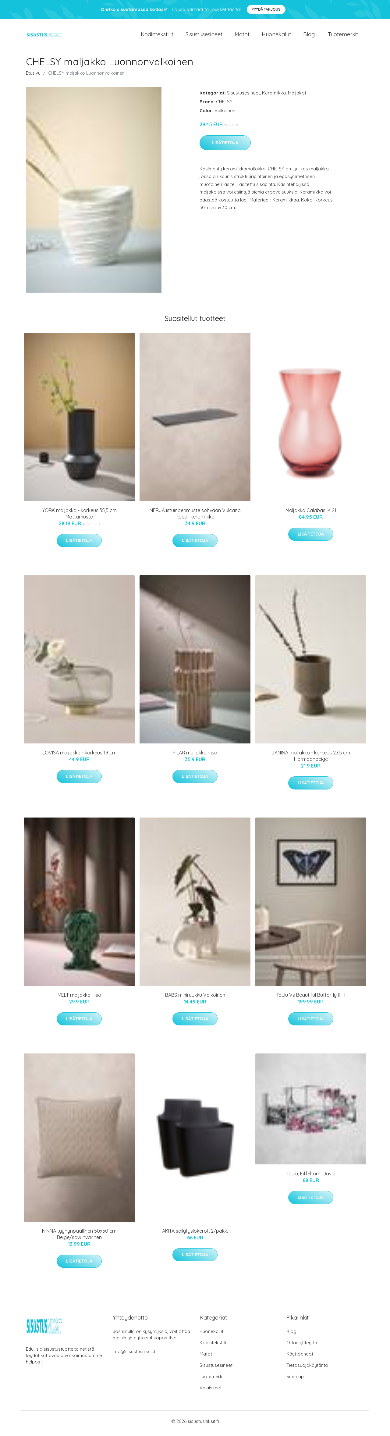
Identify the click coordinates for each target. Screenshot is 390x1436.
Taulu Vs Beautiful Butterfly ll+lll (310, 999)
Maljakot (297, 97)
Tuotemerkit (343, 36)
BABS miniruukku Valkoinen (195, 999)
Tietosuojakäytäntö (307, 1369)
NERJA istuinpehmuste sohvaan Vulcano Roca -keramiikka (195, 517)
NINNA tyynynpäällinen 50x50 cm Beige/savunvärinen (79, 1238)
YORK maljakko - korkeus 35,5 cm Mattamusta (79, 517)
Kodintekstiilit (157, 36)
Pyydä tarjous (266, 9)
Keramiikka (274, 97)
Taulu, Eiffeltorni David (310, 1178)
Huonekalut (276, 36)
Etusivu (33, 77)
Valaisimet (211, 1392)
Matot (242, 36)
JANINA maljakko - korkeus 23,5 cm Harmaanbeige (310, 760)
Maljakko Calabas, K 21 (310, 514)
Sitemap (295, 1381)
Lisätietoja (225, 147)
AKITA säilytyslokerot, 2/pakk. (195, 1235)
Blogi (309, 36)
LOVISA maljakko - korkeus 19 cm (79, 757)
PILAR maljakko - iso (195, 757)
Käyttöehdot (299, 1358)
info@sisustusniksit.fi (135, 1356)
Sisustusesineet (204, 36)
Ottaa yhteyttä (301, 1347)
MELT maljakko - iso (79, 999)
